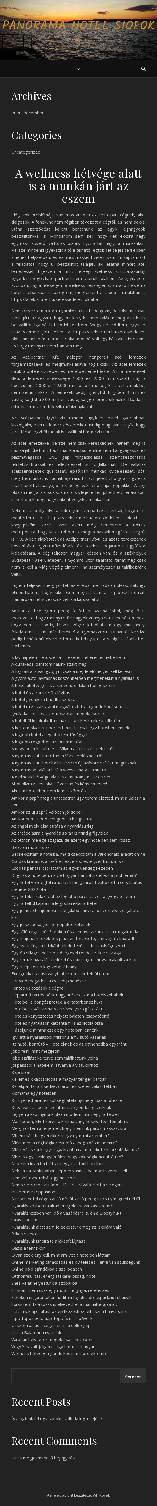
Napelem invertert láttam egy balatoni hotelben (58, 1163)
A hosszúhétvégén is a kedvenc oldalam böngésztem (63, 685)
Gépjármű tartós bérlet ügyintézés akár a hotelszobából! (67, 995)
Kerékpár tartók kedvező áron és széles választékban (64, 1086)
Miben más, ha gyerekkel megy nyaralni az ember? (60, 1135)
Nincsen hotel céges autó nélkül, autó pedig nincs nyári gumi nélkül (75, 1198)
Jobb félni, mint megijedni (35, 1051)
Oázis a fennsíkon (28, 1248)
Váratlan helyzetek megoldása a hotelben (51, 1339)
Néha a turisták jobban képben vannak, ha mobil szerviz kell (69, 1170)
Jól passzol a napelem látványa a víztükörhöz (54, 1065)
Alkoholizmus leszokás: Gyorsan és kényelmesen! (59, 783)
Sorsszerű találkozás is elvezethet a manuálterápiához (64, 1304)
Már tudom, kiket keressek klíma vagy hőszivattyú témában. (69, 1121)
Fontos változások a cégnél (38, 988)
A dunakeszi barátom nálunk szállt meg (49, 664)
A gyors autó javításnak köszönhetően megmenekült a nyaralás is (75, 678)
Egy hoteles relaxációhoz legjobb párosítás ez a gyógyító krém (73, 896)
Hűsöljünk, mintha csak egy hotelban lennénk (54, 1030)
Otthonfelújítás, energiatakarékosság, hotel (53, 1276)
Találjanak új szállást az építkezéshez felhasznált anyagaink (69, 1311)
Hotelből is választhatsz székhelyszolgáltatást (56, 1009)
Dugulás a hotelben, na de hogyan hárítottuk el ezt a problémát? (74, 875)
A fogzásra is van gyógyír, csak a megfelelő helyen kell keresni (71, 671)
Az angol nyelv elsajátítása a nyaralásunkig (52, 826)
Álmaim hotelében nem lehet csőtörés (48, 791)
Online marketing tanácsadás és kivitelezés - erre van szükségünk (75, 1262)
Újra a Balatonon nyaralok (36, 1332)
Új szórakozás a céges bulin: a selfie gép (51, 1325)
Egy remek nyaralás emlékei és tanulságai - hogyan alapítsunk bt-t (75, 959)
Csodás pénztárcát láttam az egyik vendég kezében (62, 868)
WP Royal (101, 1495)
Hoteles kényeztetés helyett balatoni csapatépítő (60, 1016)
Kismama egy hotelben (33, 1093)
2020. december (27, 113)
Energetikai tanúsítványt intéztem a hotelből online (60, 973)
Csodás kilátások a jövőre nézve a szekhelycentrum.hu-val (68, 861)
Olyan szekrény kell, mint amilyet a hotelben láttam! (61, 1255)
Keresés (133, 1376)
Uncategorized (25, 152)
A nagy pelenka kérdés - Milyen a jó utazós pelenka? (62, 748)
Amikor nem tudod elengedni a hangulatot (52, 819)
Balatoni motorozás (30, 847)
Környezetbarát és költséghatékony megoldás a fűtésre (66, 1100)
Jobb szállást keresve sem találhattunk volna (54, 1058)
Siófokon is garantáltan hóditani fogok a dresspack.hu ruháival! (71, 1297)
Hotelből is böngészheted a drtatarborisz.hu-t (56, 1002)
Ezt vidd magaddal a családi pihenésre (48, 981)
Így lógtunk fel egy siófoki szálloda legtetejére (56, 1418)
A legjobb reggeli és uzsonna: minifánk (48, 741)
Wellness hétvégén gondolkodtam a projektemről (59, 1353)
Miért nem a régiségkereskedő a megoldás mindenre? (64, 1142)
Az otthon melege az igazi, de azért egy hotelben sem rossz (70, 840)
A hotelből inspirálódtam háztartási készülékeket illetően (66, 720)
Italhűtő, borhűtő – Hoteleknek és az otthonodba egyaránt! (69, 1044)
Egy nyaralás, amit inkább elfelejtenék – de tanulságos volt (68, 945)
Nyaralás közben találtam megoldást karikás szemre (62, 1206)
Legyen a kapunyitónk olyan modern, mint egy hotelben (65, 1114)
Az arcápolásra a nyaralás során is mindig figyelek (59, 833)
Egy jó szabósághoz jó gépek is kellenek (50, 924)
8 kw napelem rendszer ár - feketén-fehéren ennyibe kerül (68, 657)
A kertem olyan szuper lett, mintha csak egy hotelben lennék (70, 727)
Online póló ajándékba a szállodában (46, 1269)
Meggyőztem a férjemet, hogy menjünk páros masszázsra (68, 1128)
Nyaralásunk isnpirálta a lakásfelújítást (48, 1241)
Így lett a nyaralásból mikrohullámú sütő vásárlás (58, 1037)
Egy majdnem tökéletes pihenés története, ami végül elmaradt (73, 938)
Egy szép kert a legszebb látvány (44, 966)
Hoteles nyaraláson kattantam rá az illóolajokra (57, 1023)
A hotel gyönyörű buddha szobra (43, 699)
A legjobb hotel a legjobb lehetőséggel (49, 734)
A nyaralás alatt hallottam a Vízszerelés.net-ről (56, 755)
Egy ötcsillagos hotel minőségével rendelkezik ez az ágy (66, 952)
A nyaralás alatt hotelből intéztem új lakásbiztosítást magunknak (73, 763)
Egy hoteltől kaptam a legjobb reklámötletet (54, 903)
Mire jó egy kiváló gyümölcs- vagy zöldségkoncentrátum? (67, 1156)
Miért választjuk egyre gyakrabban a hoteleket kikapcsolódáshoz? (75, 1149)
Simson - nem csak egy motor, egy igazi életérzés (60, 1290)
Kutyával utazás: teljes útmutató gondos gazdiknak (61, 1107)
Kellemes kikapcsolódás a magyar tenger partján (59, 1079)
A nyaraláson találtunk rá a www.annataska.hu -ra (58, 769)
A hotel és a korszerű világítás (40, 692)
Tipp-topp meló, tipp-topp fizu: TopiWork (51, 1318)
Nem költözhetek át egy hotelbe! (43, 1178)
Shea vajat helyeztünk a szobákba (44, 1283)
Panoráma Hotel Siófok (78, 26)
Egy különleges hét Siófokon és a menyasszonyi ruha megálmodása (77, 931)
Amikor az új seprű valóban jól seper (46, 812)
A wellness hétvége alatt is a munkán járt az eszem (61, 777)
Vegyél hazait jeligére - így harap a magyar (53, 1346)
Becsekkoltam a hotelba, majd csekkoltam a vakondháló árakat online (78, 854)
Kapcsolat (21, 1072)
